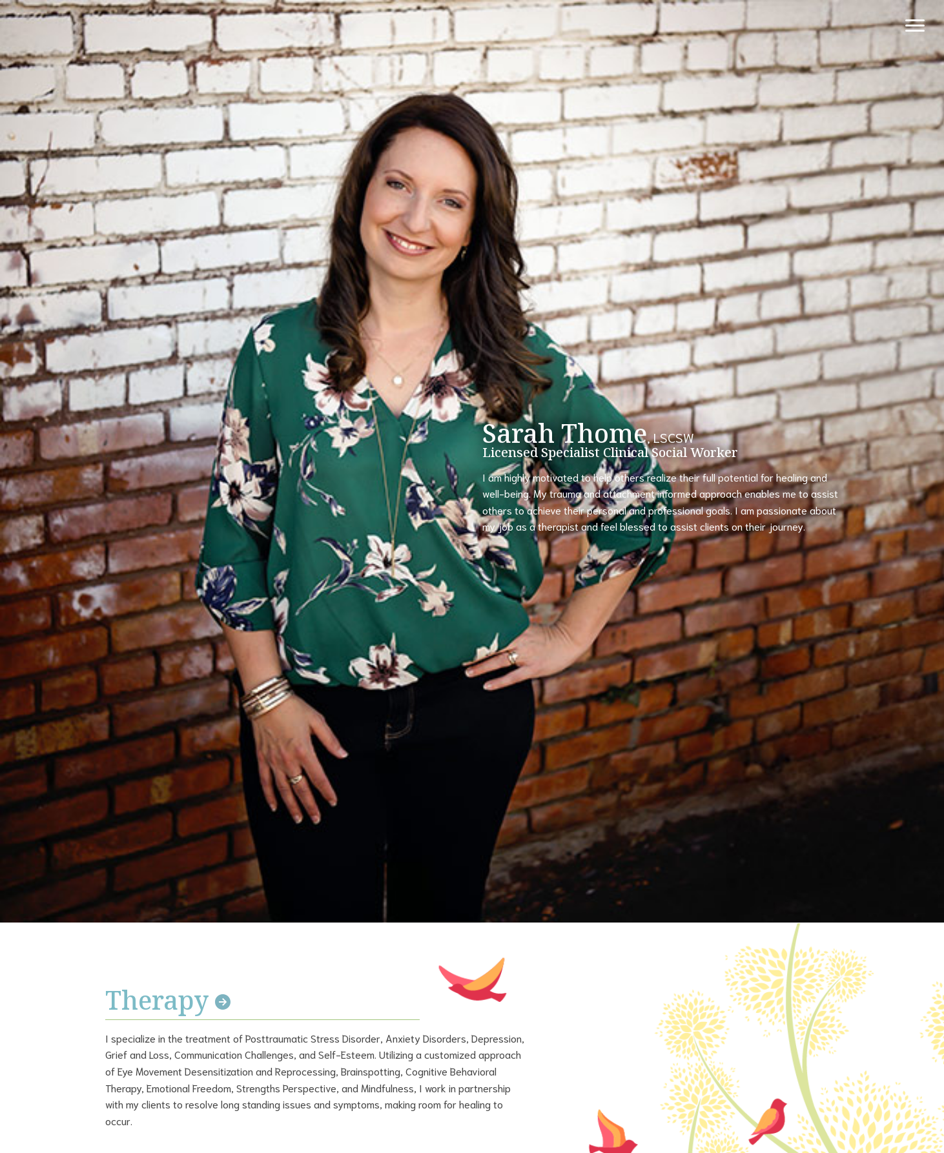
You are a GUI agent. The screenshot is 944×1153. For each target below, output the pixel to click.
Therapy (168, 999)
